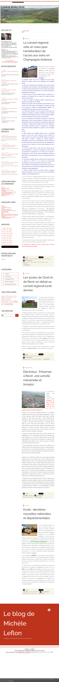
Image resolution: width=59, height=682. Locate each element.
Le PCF (2, 205)
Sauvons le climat (5, 212)
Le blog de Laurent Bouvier (7, 190)
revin (47, 266)
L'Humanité (3, 206)
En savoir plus (11, 680)
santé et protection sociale (10, 285)
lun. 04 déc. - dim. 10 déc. (6, 230)
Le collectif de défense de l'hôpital (8, 192)
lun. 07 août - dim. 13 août (7, 233)
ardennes (4, 305)
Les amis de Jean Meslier (6, 193)
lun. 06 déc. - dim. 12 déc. (6, 244)
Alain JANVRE (4, 162)
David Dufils (4, 171)
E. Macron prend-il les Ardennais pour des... (9, 163)
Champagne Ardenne (9, 279)
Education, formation (9, 282)
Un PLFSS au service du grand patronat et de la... (8, 90)
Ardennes (7, 274)
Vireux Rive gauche (5, 188)
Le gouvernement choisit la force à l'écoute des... (8, 154)
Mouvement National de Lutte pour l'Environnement (9, 211)
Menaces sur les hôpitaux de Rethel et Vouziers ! (8, 100)
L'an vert (3, 189)
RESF (2, 213)
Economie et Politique (6, 207)
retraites (4, 300)
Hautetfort (32, 675)
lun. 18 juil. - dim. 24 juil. (6, 239)
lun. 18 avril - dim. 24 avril (7, 241)
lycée (11, 302)
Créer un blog (27, 675)
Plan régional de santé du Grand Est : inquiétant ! (9, 172)
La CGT (2, 208)
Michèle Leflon (5, 136)
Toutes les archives (10, 247)
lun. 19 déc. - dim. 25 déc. (6, 235)
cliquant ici (45, 346)
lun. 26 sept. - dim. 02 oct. (7, 237)
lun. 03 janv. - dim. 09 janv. (7, 242)
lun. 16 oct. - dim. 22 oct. (6, 231)
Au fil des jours (8, 277)
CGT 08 (2, 187)
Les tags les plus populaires (40, 676)
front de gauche (5, 302)
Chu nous (3, 195)
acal (15, 297)
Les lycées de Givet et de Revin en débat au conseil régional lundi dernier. (37, 290)
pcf (8, 305)
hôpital (9, 300)
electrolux (31, 509)
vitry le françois (9, 297)
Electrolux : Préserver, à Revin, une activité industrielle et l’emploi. (36, 388)
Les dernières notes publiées (30, 676)
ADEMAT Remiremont (6, 218)
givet (3, 297)
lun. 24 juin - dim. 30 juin (6, 228)
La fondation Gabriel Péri (6, 209)
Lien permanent (27, 264)
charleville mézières (6, 307)
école (27, 610)
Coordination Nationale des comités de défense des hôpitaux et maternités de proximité (9, 215)
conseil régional (33, 266)
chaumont (25, 267)
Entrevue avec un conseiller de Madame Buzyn (9, 137)
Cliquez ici (3, 259)
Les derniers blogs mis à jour (19, 676)
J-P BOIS (3, 145)
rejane (2, 154)
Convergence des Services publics (8, 217)
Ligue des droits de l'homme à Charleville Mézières (7, 194)
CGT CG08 (3, 191)
